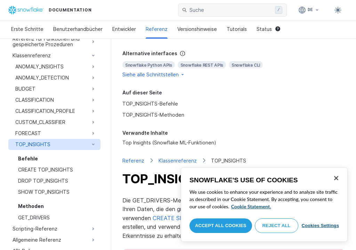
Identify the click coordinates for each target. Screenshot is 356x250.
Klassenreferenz (178, 161)
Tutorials (237, 29)
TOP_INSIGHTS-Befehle (150, 104)
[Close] (336, 178)
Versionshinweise (197, 29)
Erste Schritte (27, 29)
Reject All (276, 225)
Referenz (157, 29)
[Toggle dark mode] (338, 10)
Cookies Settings (320, 225)
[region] (264, 204)
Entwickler (124, 29)
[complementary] (233, 64)
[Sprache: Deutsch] (309, 10)
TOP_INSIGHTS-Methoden (153, 115)
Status (268, 29)
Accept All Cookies (220, 225)
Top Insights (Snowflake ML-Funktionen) (169, 142)
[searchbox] (230, 10)
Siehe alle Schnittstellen (153, 74)
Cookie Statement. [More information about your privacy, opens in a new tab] (251, 206)
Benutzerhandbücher (78, 29)
